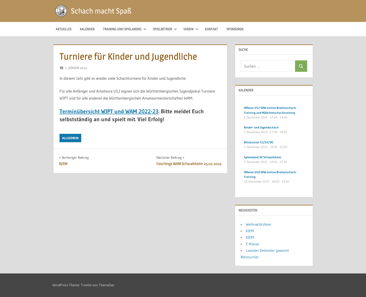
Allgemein (70, 138)
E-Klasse (252, 244)
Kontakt (211, 29)
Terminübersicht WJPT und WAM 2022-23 (109, 111)
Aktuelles (63, 29)
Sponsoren (234, 29)
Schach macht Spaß (101, 10)
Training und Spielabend (124, 29)
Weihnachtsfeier (258, 224)
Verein (190, 29)
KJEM (250, 230)
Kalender (87, 29)
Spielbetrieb (165, 29)
